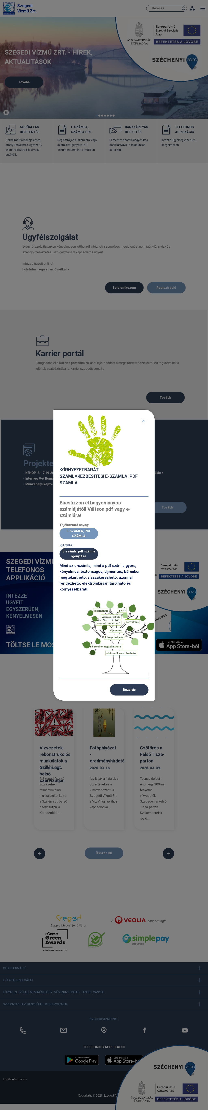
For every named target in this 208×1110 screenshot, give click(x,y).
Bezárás (129, 690)
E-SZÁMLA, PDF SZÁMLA (79, 533)
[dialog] (104, 555)
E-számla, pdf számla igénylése (79, 553)
